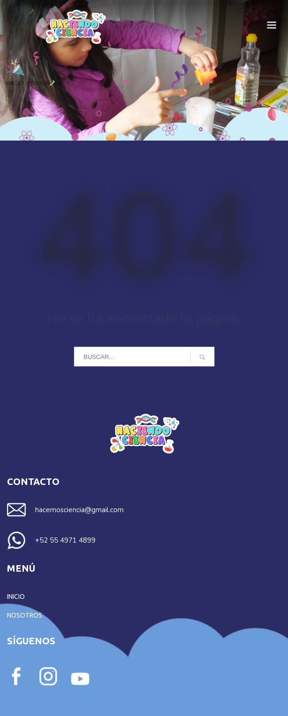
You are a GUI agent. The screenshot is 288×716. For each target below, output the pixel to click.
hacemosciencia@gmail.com (79, 510)
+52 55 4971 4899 (65, 540)
